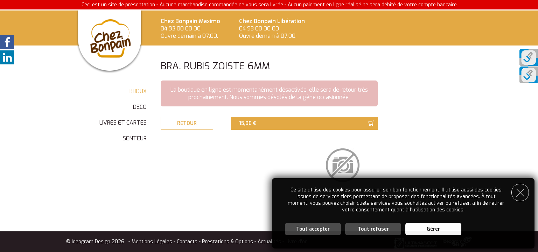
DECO (140, 107)
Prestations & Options (227, 241)
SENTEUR (135, 138)
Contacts (187, 241)
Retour (187, 123)
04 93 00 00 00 (181, 28)
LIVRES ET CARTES (123, 122)
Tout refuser (373, 229)
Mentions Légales (152, 241)
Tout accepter (313, 229)
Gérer (433, 229)
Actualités (269, 241)
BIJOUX (138, 91)
